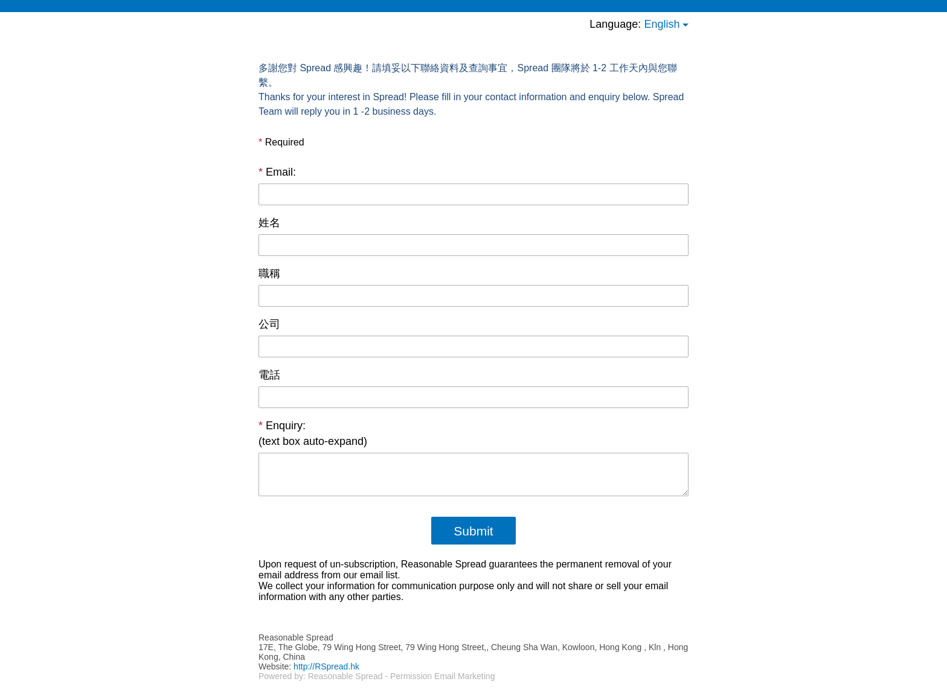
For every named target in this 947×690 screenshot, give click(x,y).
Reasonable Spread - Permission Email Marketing (401, 676)
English (661, 24)
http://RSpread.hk (326, 666)
